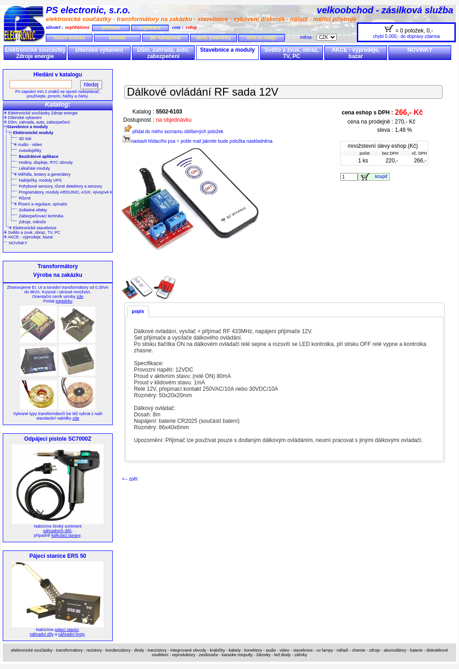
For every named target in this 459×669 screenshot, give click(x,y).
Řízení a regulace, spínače (40, 204)
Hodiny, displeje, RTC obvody (46, 162)
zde (79, 296)
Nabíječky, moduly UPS (40, 180)
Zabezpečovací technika (41, 216)
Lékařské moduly (34, 168)
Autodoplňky (30, 150)
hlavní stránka (69, 37)
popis (138, 311)
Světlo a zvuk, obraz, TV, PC (291, 53)
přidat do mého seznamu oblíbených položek (172, 131)
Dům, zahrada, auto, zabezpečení (163, 53)
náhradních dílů (57, 531)
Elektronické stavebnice (32, 228)
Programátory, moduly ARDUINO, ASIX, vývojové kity (67, 192)
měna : (308, 37)
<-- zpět (129, 478)
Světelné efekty (33, 210)
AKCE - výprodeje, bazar (356, 53)
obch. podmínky (213, 37)
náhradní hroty (71, 634)
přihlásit (111, 27)
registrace (150, 27)
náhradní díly (42, 634)
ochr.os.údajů (261, 37)
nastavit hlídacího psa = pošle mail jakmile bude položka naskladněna (197, 141)
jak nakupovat (165, 37)
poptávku (63, 301)
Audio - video (28, 144)
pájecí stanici (66, 629)
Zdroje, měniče (32, 222)
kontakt (117, 37)
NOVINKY (419, 50)
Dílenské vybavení (99, 50)
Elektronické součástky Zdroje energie (35, 53)
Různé (25, 198)
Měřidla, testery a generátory (42, 174)
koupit (382, 176)
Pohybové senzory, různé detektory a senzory (60, 186)
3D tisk (25, 138)
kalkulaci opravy (65, 535)
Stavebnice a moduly (227, 50)
